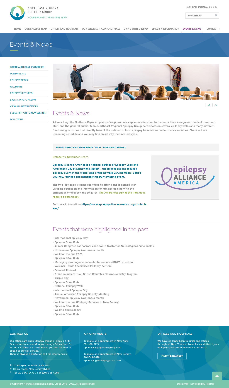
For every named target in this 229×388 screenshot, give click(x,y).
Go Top (217, 376)
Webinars (16, 87)
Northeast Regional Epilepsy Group (38, 12)
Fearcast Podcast (65, 270)
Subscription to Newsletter (28, 113)
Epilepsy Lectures (21, 93)
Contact (212, 28)
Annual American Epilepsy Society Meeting (82, 294)
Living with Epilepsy (135, 28)
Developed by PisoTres (202, 384)
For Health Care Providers (27, 67)
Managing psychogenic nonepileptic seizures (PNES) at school (94, 262)
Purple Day (62, 278)
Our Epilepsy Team (36, 28)
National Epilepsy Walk (69, 286)
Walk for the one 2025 (68, 254)
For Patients (18, 73)
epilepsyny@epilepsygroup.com (102, 347)
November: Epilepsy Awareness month (79, 250)
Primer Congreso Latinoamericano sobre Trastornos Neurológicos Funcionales (104, 246)
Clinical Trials (110, 28)
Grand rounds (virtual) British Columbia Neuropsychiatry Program (96, 274)
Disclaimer (182, 384)
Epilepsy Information (165, 28)
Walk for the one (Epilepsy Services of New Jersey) (87, 302)
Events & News (192, 28)
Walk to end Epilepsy (68, 310)
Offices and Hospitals (65, 28)
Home (17, 28)
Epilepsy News (19, 80)
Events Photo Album (23, 100)
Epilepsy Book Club (67, 242)
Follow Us (16, 119)
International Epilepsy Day (71, 238)
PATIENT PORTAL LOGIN (202, 7)
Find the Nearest (172, 356)
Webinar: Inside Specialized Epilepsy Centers (83, 266)
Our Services (90, 28)
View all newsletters (24, 106)
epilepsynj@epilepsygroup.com (102, 360)
